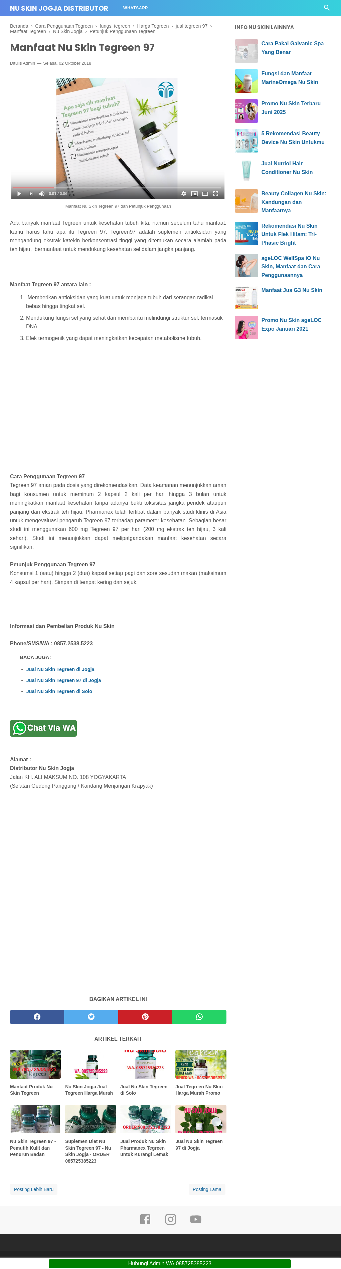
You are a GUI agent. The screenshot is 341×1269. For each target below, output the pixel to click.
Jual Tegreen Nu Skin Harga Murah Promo (198, 1090)
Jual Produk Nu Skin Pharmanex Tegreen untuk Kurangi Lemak (144, 1148)
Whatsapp (135, 8)
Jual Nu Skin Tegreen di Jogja (60, 669)
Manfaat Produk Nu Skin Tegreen (31, 1090)
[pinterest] (145, 1017)
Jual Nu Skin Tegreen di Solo (59, 691)
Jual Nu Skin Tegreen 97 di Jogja (63, 680)
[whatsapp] (199, 1017)
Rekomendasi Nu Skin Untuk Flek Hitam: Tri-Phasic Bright (290, 234)
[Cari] (327, 9)
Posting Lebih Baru (33, 1189)
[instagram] (170, 1224)
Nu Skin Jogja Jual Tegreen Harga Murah (89, 1090)
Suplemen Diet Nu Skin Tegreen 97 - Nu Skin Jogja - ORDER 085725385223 (88, 1151)
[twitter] (91, 1017)
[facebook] (37, 1017)
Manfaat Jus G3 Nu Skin (292, 290)
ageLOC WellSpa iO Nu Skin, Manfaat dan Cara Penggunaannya (291, 266)
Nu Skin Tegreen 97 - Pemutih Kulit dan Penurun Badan (33, 1148)
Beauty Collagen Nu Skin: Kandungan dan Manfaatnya (294, 202)
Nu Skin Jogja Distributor (59, 8)
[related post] (35, 1064)
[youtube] (195, 1224)
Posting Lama (207, 1189)
